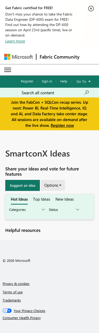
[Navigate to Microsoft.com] (18, 57)
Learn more (15, 41)
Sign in (47, 81)
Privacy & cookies (16, 283)
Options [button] (51, 185)
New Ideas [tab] (64, 199)
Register (27, 81)
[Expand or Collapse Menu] (7, 69)
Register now (62, 125)
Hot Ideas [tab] (19, 199)
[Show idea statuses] (63, 210)
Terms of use (13, 292)
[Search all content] (55, 93)
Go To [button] (81, 81)
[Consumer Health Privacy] (50, 317)
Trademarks (12, 300)
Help (63, 81)
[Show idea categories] (26, 210)
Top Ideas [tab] (41, 199)
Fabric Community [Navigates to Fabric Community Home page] (59, 57)
